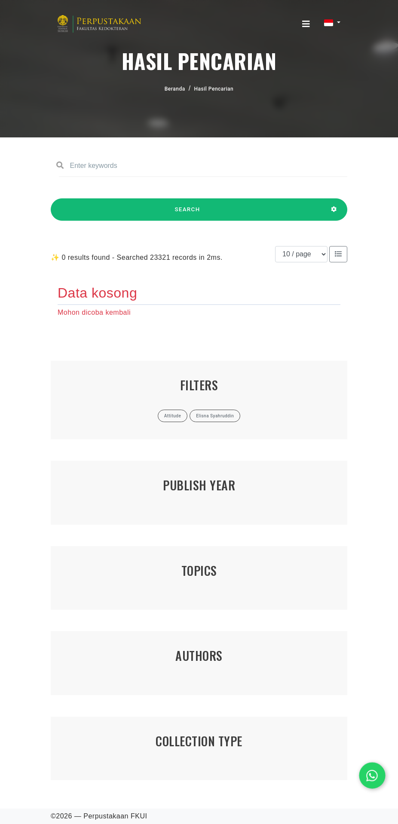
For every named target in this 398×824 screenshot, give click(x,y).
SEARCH (187, 213)
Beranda (175, 89)
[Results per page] (301, 254)
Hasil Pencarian (214, 89)
